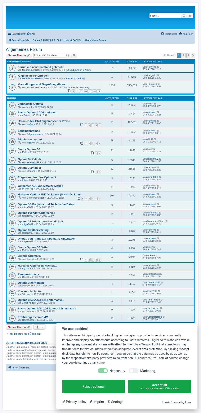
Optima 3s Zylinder (30, 159)
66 (94, 91)
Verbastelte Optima (30, 103)
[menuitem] (31, 33)
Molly (25, 152)
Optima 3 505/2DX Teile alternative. (40, 299)
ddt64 (150, 139)
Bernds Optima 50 (29, 255)
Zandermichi (153, 282)
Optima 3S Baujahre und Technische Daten (46, 204)
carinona (151, 66)
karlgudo (151, 75)
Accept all (159, 386)
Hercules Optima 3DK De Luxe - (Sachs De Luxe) (49, 194)
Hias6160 (152, 291)
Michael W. (28, 285)
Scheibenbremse (29, 130)
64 (86, 91)
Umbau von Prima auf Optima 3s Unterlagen (47, 238)
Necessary (117, 371)
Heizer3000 (28, 320)
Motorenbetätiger (35, 197)
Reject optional (93, 387)
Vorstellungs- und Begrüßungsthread (42, 84)
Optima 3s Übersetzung (33, 230)
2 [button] (183, 55)
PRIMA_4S (28, 188)
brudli (29, 107)
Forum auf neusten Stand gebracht (40, 67)
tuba (24, 180)
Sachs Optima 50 (29, 149)
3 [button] (188, 55)
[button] (193, 55)
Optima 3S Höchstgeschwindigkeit (40, 221)
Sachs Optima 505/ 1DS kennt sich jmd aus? (47, 308)
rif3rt (24, 115)
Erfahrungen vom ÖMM (33, 317)
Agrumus (26, 268)
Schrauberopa (34, 134)
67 (99, 91)
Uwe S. (26, 277)
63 (81, 91)
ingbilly (30, 142)
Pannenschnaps (28, 274)
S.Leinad (26, 294)
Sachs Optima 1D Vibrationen (37, 112)
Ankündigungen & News (78, 70)
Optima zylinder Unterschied (36, 212)
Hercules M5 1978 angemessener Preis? (44, 121)
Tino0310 (152, 84)
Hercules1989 (34, 162)
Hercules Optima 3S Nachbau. (37, 265)
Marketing (147, 371)
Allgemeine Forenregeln (33, 75)
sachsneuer (28, 311)
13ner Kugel (28, 302)
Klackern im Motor (30, 291)
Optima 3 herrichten (31, 282)
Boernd (30, 259)
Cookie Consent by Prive (176, 402)
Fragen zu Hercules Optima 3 (37, 177)
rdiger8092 (152, 159)
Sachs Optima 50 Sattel (33, 247)
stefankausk (153, 274)
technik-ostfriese (31, 70)
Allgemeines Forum (24, 49)
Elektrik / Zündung (75, 78)
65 (90, 91)
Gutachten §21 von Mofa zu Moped (40, 185)
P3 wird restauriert (30, 139)
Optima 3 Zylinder (29, 167)
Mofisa (30, 124)
